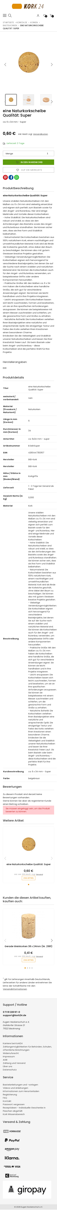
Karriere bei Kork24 (13, 1043)
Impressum (9, 1056)
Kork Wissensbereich (14, 1114)
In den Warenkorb (28, 162)
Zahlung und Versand (14, 1063)
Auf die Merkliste (28, 170)
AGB (5, 1059)
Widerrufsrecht (11, 1053)
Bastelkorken (10, 25)
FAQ (5, 1097)
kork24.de (22, 22)
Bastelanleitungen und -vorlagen (20, 1084)
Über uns (7, 1066)
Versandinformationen (15, 989)
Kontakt (7, 1101)
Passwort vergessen (14, 1104)
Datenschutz (10, 1069)
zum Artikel (28, 878)
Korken (34, 22)
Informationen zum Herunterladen (21, 1091)
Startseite (8, 22)
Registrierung (10, 1094)
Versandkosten (40, 134)
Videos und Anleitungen (15, 1087)
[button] (51, 64)
